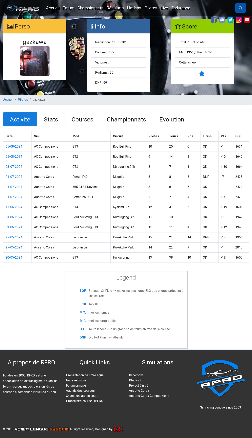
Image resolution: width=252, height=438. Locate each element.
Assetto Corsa (139, 391)
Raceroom (136, 375)
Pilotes (150, 8)
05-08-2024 (14, 147)
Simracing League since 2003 (220, 408)
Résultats (115, 8)
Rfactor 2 (135, 380)
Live (164, 8)
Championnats (90, 8)
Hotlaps (134, 8)
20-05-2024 (14, 258)
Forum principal (76, 386)
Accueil (52, 8)
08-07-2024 (14, 167)
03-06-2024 (14, 217)
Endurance (180, 8)
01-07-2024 (14, 177)
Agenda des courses (80, 391)
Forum (68, 8)
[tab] (20, 119)
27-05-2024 (14, 237)
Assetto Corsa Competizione (149, 396)
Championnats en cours (82, 396)
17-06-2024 (14, 207)
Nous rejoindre (76, 380)
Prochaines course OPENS (84, 401)
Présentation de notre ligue (85, 375)
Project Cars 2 (139, 386)
